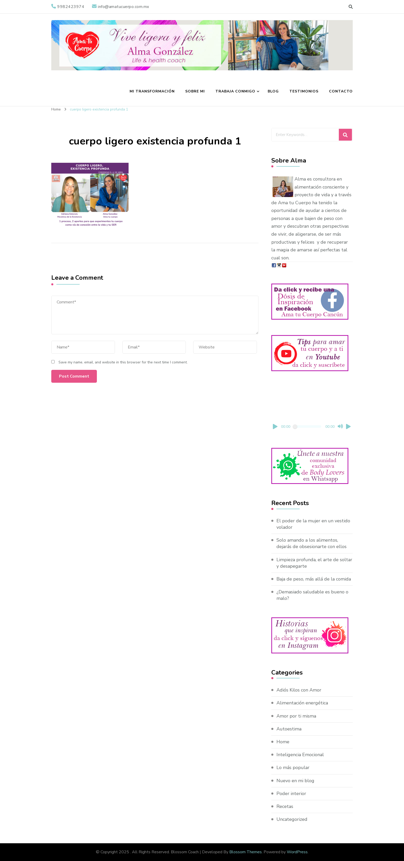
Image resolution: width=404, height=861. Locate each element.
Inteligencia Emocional (300, 755)
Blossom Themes (245, 852)
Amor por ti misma (296, 716)
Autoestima (288, 729)
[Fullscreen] (348, 426)
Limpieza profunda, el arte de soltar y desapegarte (314, 563)
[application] (312, 409)
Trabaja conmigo (235, 91)
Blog (273, 91)
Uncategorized (291, 819)
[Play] (275, 426)
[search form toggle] (351, 7)
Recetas (284, 806)
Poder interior (291, 793)
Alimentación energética (302, 703)
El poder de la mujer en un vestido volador (313, 524)
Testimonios (303, 91)
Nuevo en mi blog (295, 781)
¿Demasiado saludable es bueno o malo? (312, 595)
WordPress (297, 852)
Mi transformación (152, 91)
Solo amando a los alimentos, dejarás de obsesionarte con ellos (311, 543)
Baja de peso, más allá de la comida (313, 579)
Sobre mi (195, 91)
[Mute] (340, 426)
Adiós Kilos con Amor (298, 690)
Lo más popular (292, 767)
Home (282, 742)
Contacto (341, 91)
